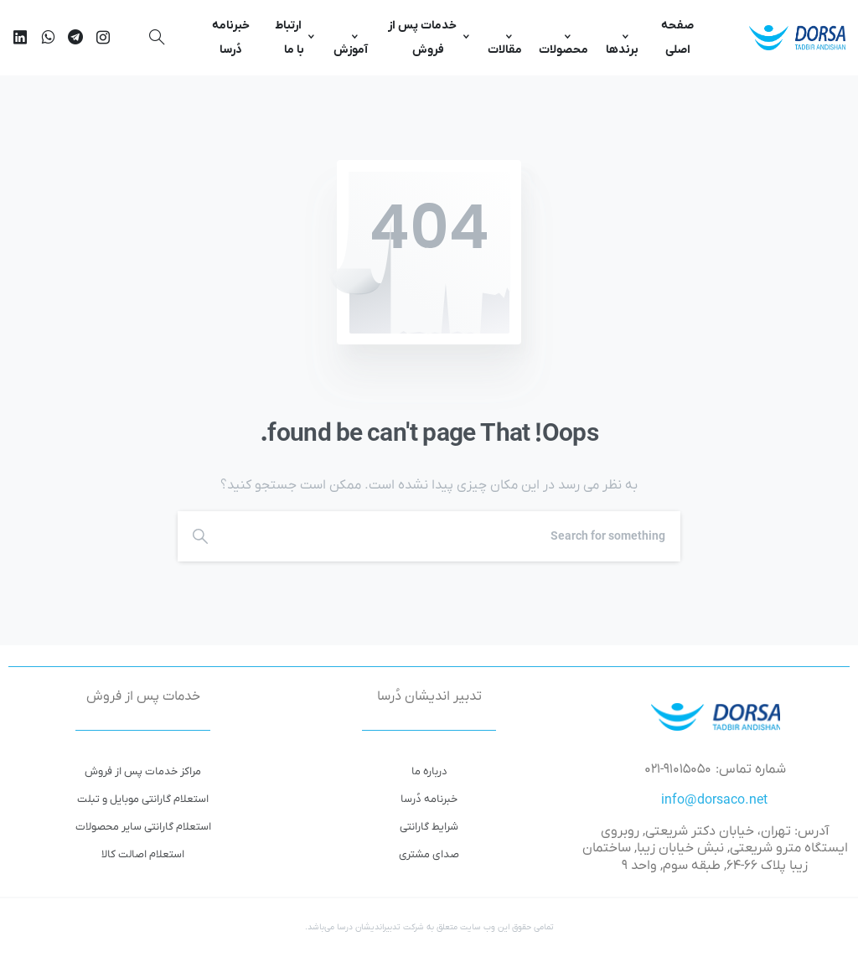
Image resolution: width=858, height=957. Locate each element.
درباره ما (429, 771)
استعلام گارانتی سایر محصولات (143, 827)
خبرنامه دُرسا (429, 799)
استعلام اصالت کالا (142, 854)
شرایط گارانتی (429, 827)
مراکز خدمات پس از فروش (143, 771)
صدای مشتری (429, 854)
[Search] (455, 536)
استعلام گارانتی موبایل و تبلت (143, 799)
